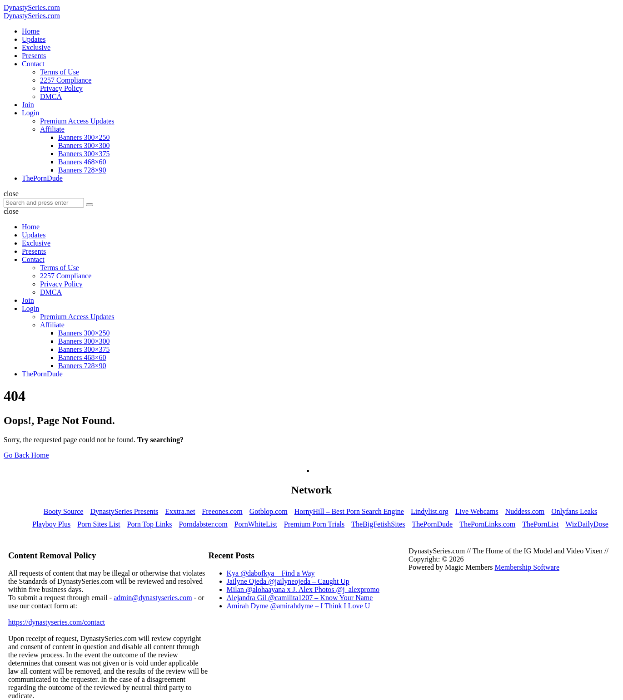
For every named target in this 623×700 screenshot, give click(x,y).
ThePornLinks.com (487, 524)
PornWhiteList (255, 524)
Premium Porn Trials (314, 524)
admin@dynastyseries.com (153, 597)
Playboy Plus (51, 524)
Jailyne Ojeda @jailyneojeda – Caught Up (288, 581)
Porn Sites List (98, 524)
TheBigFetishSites (378, 524)
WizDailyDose (586, 524)
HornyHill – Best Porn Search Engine (349, 511)
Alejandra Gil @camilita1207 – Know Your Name (300, 597)
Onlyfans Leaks (574, 511)
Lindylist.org (430, 511)
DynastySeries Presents (124, 511)
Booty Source (64, 511)
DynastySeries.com (32, 7)
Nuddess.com (525, 511)
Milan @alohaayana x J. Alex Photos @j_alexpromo (303, 589)
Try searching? (160, 440)
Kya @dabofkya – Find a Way (271, 573)
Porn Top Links (149, 524)
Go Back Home (26, 455)
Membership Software (526, 567)
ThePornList (540, 524)
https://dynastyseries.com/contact (56, 622)
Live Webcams (476, 511)
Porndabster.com (203, 524)
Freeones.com (222, 511)
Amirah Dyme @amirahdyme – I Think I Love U (298, 606)
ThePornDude (432, 524)
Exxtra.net (180, 511)
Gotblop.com (268, 511)
